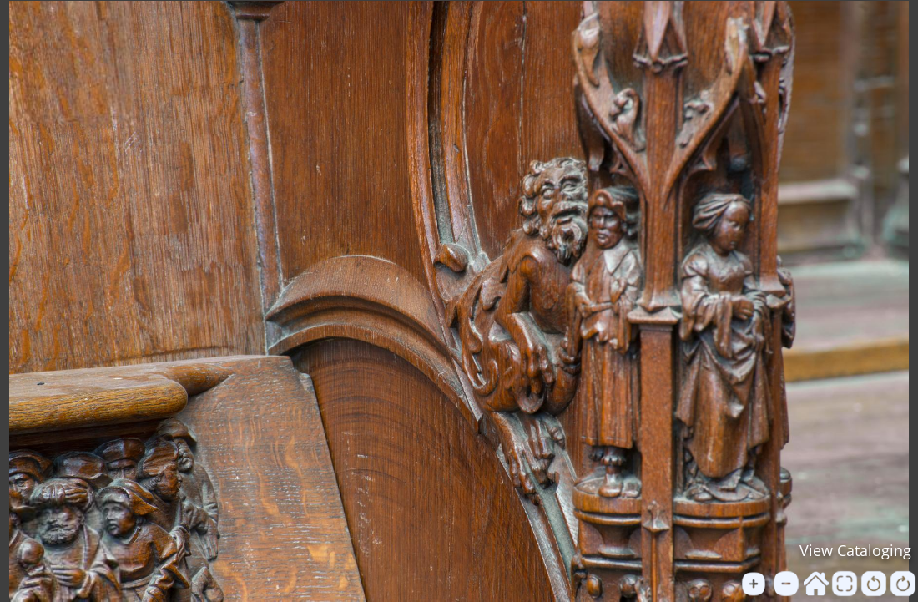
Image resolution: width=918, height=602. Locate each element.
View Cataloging (855, 550)
